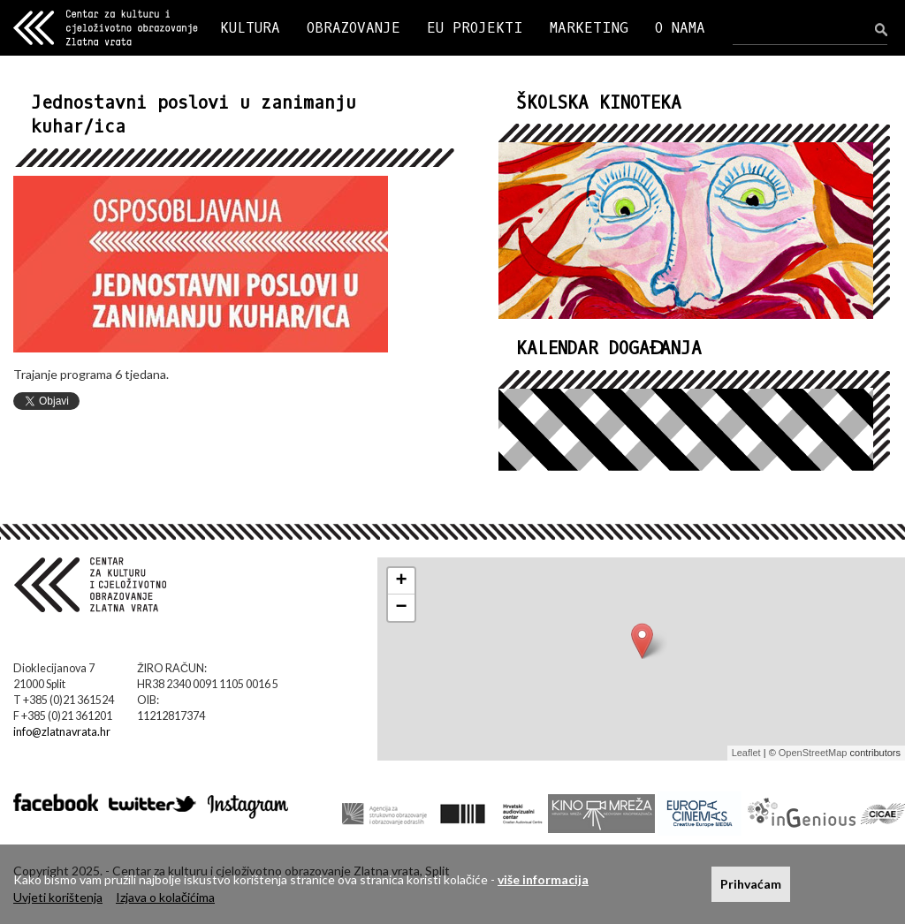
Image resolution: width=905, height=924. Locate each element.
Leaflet (746, 752)
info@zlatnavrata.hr (61, 731)
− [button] (401, 608)
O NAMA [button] (680, 28)
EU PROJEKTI (475, 28)
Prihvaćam (750, 883)
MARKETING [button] (589, 28)
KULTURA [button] (250, 28)
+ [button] (401, 581)
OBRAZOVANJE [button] (353, 28)
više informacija (543, 879)
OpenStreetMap (813, 752)
